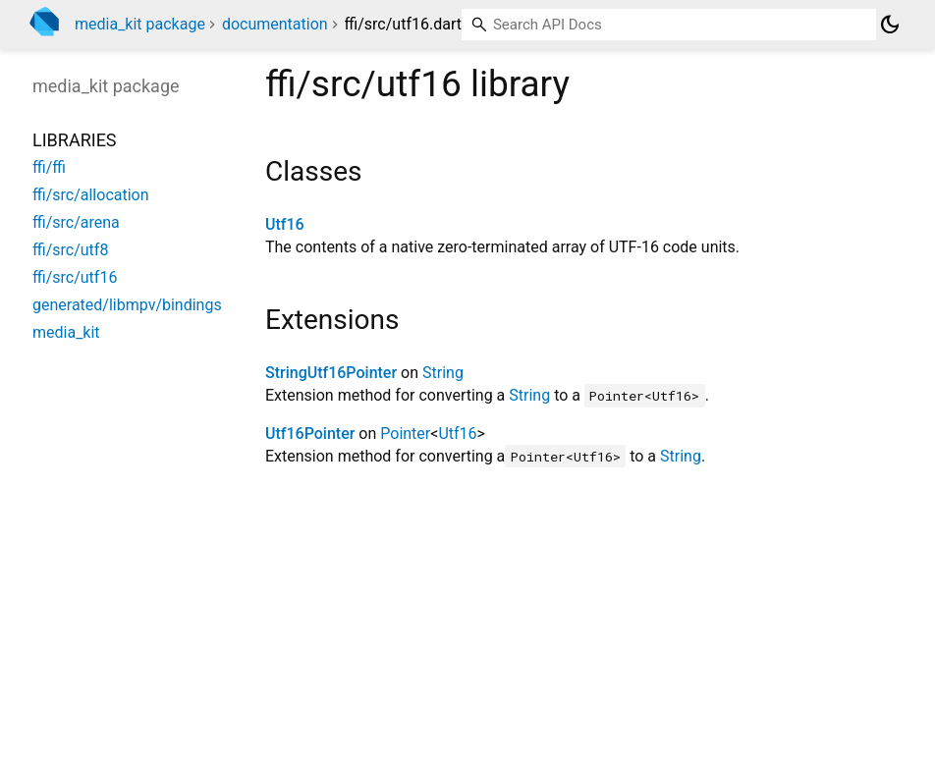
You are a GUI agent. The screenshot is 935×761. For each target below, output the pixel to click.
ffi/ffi (49, 167)
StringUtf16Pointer (331, 372)
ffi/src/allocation (90, 195)
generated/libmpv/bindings (127, 305)
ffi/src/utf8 (70, 250)
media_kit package (140, 24)
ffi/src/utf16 (74, 277)
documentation (275, 24)
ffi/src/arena (76, 222)
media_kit (66, 332)
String (443, 372)
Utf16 (284, 224)
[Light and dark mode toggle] (890, 24)
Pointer (405, 433)
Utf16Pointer (310, 433)
